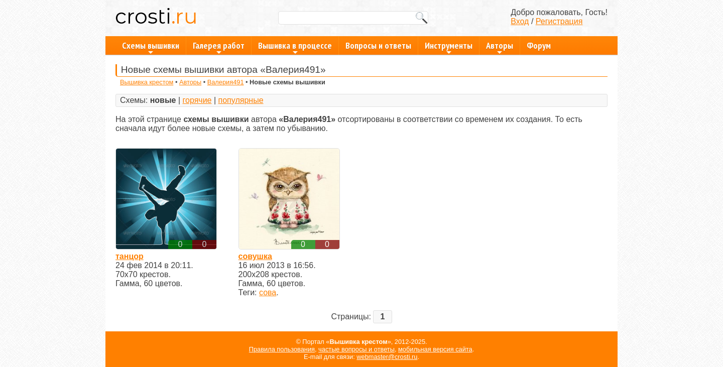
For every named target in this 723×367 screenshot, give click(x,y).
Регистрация (559, 21)
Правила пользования (282, 349)
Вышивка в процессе (295, 47)
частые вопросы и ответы (356, 349)
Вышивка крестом (146, 82)
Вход (520, 21)
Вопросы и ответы (378, 45)
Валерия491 (225, 82)
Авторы (499, 47)
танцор (129, 256)
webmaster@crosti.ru (386, 356)
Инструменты (448, 47)
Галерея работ (219, 47)
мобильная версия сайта (435, 349)
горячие (197, 100)
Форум (539, 45)
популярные (241, 100)
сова (267, 292)
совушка (255, 256)
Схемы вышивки (150, 47)
